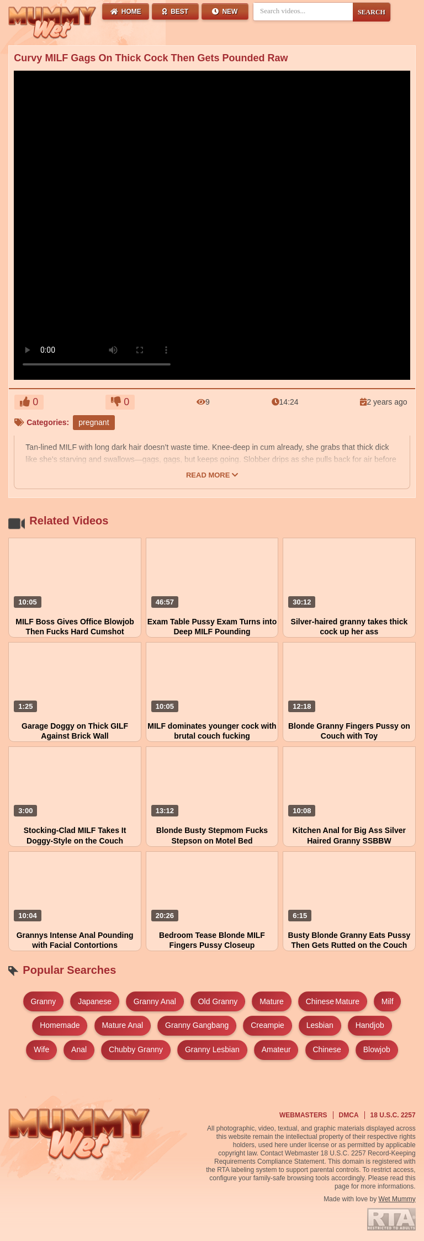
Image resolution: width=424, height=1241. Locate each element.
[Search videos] (303, 11)
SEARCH (371, 12)
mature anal (122, 1025)
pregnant (93, 422)
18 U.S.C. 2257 (393, 1115)
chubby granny (136, 1049)
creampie (267, 1025)
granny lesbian (212, 1049)
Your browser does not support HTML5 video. (96, 335)
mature (271, 1001)
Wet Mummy (397, 1199)
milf (387, 1001)
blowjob (376, 1049)
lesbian (319, 1025)
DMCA (349, 1115)
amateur (276, 1049)
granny (43, 1001)
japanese (95, 1001)
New (224, 11)
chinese (326, 1049)
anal (79, 1049)
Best (175, 11)
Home (125, 11)
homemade (60, 1025)
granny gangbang (197, 1025)
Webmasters (303, 1115)
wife (41, 1049)
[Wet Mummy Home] (52, 23)
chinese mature (332, 1001)
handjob (370, 1025)
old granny (218, 1001)
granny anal (155, 1001)
